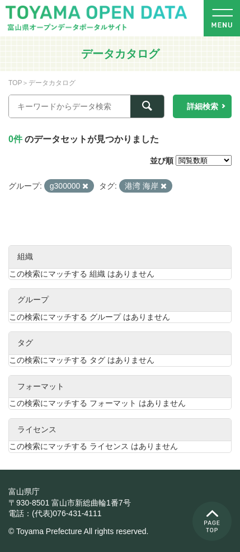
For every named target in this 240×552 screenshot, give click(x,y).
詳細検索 (202, 106)
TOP (15, 82)
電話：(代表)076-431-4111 (55, 513)
